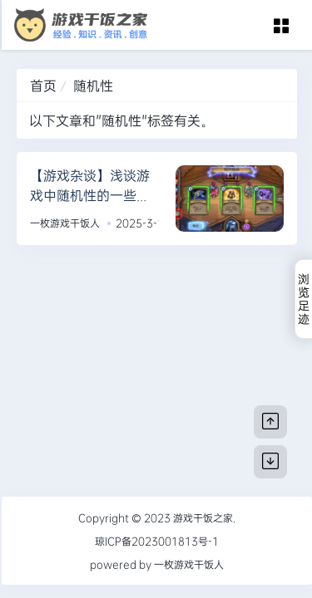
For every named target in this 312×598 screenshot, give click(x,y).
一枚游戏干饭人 (65, 222)
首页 (43, 85)
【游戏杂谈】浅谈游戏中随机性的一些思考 (90, 194)
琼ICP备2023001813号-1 (157, 540)
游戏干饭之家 (203, 517)
